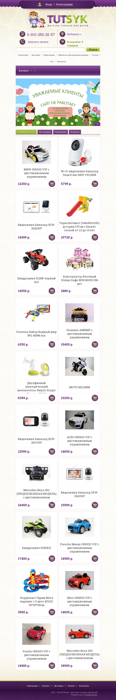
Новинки (74, 132)
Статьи (95, 55)
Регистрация (64, 4)
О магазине (23, 55)
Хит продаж (45, 132)
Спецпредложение (26, 132)
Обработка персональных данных (73, 55)
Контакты (61, 61)
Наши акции (49, 55)
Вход (49, 4)
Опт (52, 61)
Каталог (46, 686)
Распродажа (60, 132)
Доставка (36, 55)
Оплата (71, 686)
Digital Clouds (91, 695)
